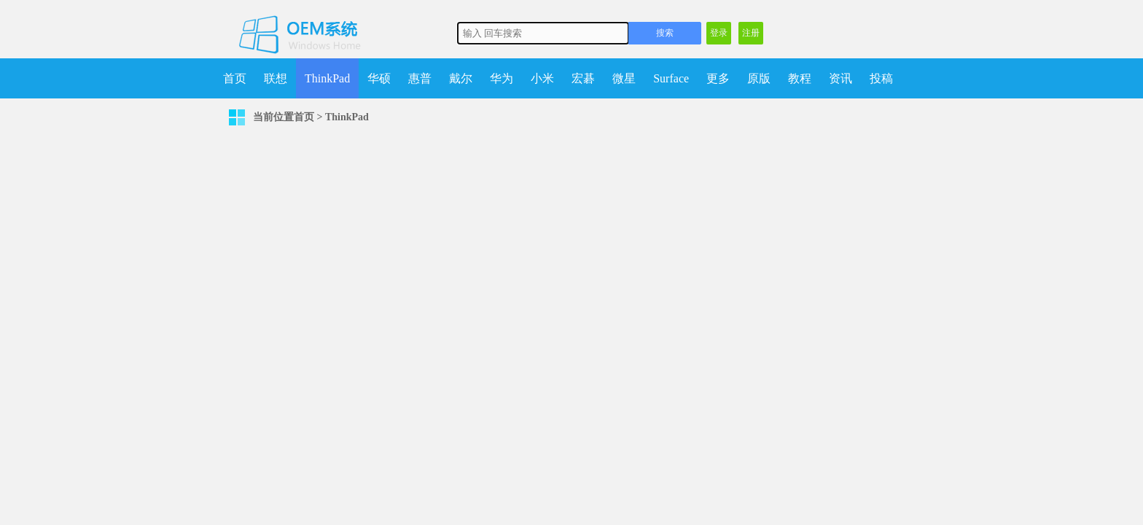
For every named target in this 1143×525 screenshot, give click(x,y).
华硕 (379, 78)
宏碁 (583, 78)
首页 (234, 78)
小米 (542, 78)
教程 (799, 78)
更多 (718, 78)
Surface (671, 78)
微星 (624, 78)
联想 (275, 78)
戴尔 (460, 78)
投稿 (881, 78)
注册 (751, 33)
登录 (718, 33)
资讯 (840, 78)
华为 (501, 78)
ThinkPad (327, 78)
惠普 (420, 78)
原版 (759, 78)
